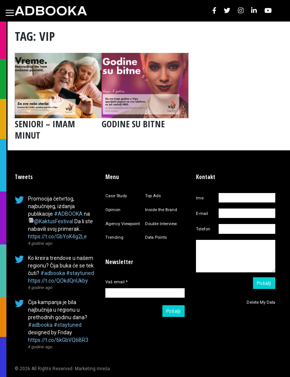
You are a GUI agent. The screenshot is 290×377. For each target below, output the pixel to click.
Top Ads (153, 195)
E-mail (202, 213)
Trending (114, 237)
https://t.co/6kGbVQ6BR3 (58, 340)
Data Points (156, 237)
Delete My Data (261, 302)
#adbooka (52, 273)
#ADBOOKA (68, 214)
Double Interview (161, 223)
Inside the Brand (161, 209)
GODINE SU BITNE (133, 123)
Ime (200, 198)
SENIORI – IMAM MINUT (45, 129)
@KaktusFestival (53, 221)
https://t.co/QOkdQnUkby (58, 281)
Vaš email (116, 282)
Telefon (203, 229)
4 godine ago (40, 243)
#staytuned (80, 273)
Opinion (112, 209)
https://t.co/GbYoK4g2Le (57, 236)
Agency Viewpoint (122, 223)
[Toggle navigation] (10, 13)
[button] (214, 10)
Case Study (116, 195)
